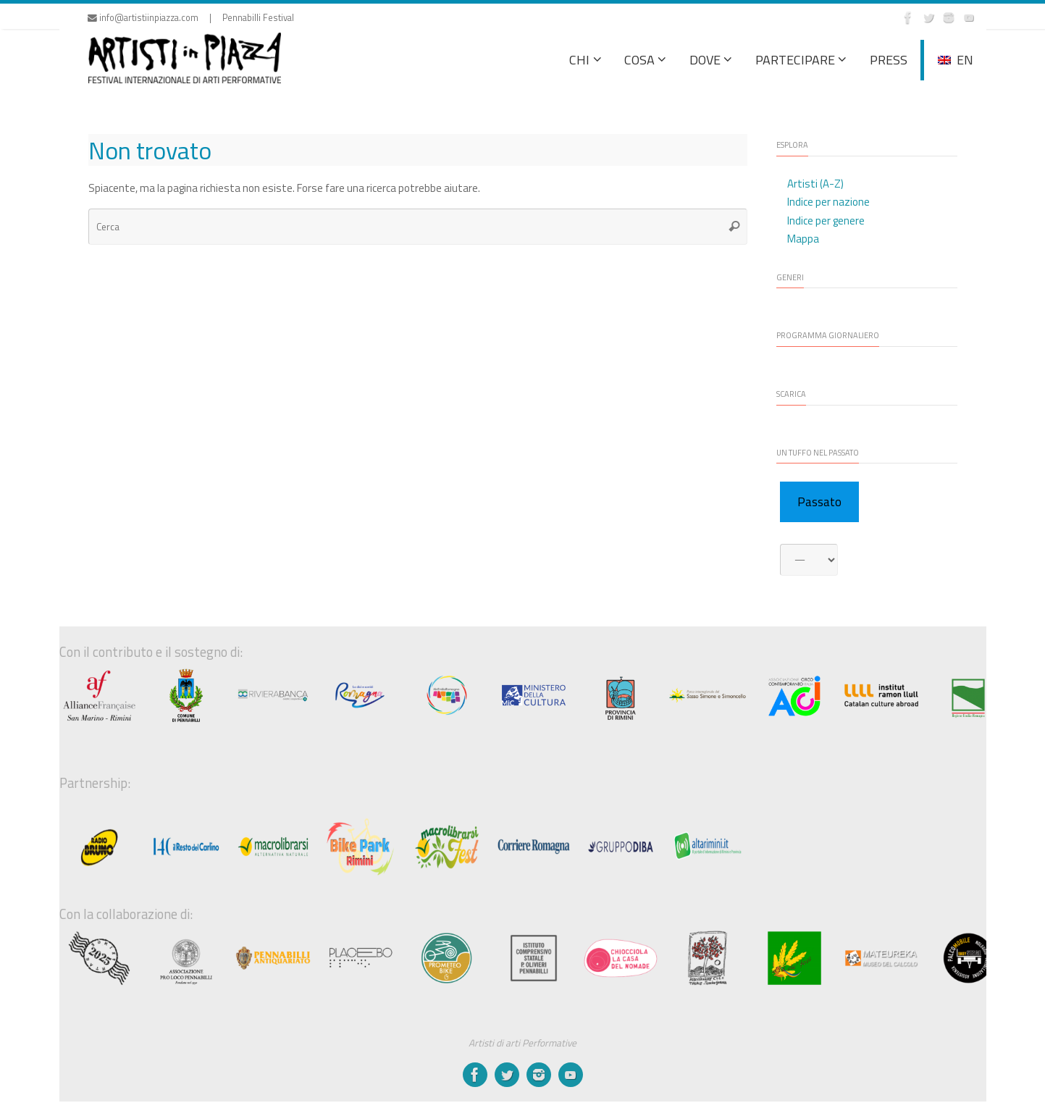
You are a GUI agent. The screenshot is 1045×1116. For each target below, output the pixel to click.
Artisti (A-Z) (815, 183)
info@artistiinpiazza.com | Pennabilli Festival (191, 18)
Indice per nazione (828, 201)
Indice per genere (826, 220)
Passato (819, 501)
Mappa (803, 238)
